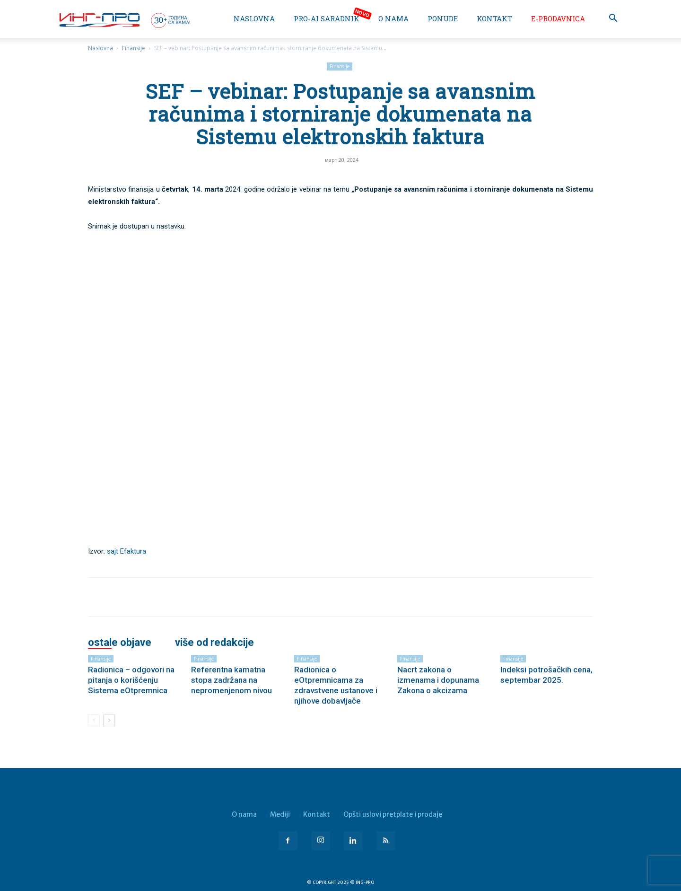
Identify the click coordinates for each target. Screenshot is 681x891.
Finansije (133, 48)
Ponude (443, 18)
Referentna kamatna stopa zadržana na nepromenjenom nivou (231, 680)
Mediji (280, 814)
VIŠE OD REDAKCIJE (214, 642)
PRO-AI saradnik (326, 18)
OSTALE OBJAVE (119, 642)
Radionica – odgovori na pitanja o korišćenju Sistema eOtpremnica (131, 680)
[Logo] (124, 20)
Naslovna (254, 18)
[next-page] (109, 720)
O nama (393, 18)
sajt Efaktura (126, 551)
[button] (613, 19)
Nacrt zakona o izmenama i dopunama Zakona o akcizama (438, 680)
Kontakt (494, 18)
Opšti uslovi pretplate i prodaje (392, 814)
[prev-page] (94, 720)
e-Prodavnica (558, 18)
